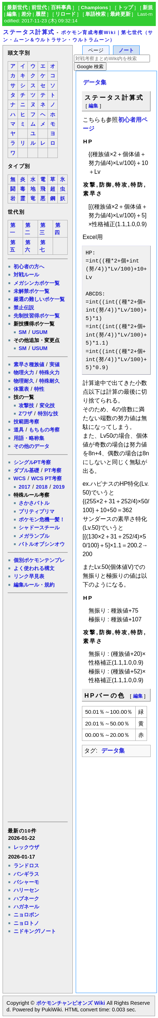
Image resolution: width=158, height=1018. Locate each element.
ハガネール (26, 906)
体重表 (21, 389)
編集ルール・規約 (34, 585)
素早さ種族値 (29, 364)
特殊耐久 (49, 381)
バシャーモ (26, 882)
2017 (24, 487)
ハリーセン (26, 890)
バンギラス (26, 874)
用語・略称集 (29, 438)
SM (23, 332)
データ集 (94, 82)
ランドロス (26, 865)
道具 (19, 430)
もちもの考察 (44, 430)
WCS (20, 478)
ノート (126, 50)
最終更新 (120, 14)
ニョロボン (26, 915)
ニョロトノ (26, 923)
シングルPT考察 (32, 462)
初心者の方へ (29, 266)
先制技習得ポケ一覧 (37, 316)
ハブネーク (26, 898)
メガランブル (34, 536)
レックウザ (26, 847)
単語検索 (95, 14)
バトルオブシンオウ (42, 544)
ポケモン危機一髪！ (42, 519)
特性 (39, 389)
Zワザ (25, 413)
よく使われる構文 (34, 568)
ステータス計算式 (28, 32)
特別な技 (48, 413)
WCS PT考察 (46, 478)
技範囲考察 (26, 422)
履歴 (40, 14)
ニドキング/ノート (35, 931)
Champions (94, 7)
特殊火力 (49, 372)
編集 (12, 14)
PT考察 (52, 470)
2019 (59, 487)
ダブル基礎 (26, 470)
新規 (148, 7)
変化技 (47, 405)
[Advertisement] (37, 707)
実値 (54, 364)
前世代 (39, 7)
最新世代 (17, 7)
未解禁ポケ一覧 (31, 291)
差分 (26, 14)
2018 (42, 487)
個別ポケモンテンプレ (39, 560)
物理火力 (24, 372)
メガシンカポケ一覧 (37, 283)
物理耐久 (24, 381)
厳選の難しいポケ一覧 (39, 299)
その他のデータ (31, 446)
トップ (125, 7)
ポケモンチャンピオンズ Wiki (70, 1003)
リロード (65, 14)
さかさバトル (34, 503)
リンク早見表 (29, 576)
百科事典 (61, 7)
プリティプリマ (36, 511)
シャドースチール (39, 527)
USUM (39, 332)
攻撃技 (26, 405)
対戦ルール (26, 275)
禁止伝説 (24, 307)
